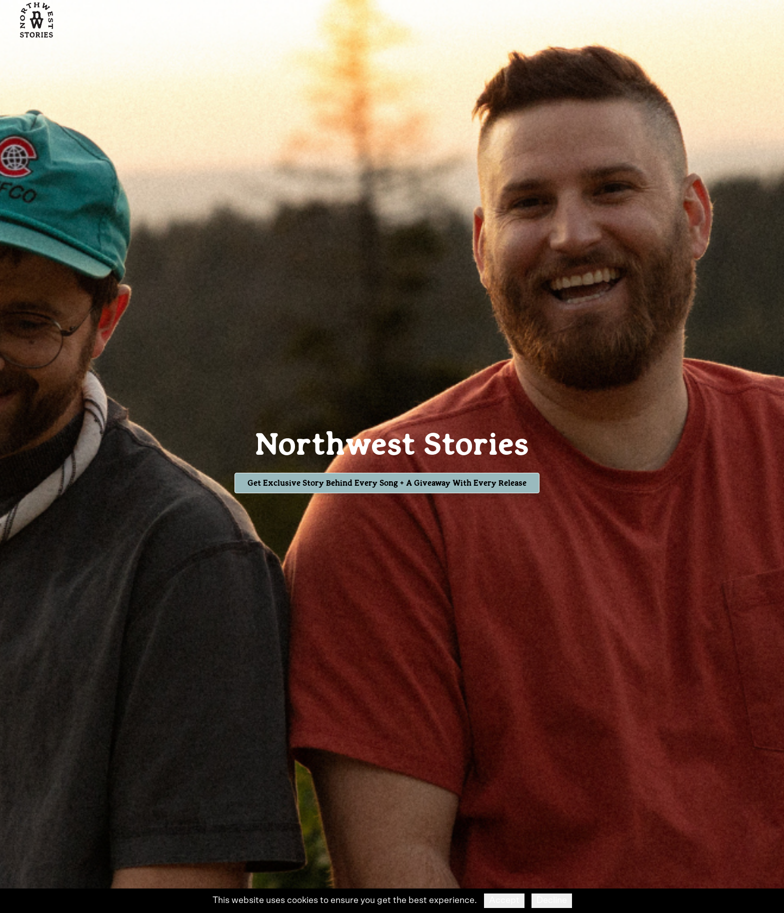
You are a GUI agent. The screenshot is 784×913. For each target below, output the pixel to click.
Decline (551, 900)
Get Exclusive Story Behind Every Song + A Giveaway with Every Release (387, 483)
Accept (504, 900)
